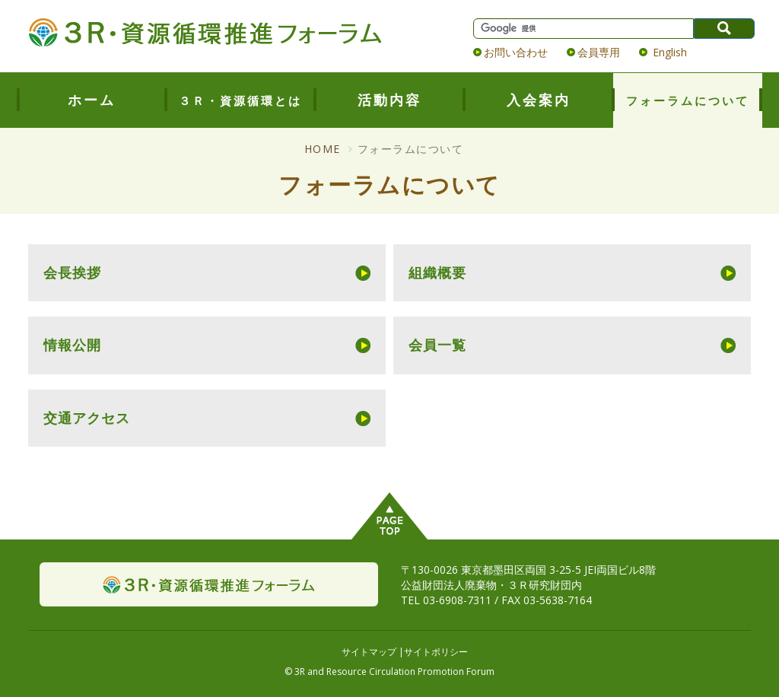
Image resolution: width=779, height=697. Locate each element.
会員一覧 (437, 345)
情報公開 (72, 345)
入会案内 (539, 100)
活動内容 (389, 100)
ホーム (92, 100)
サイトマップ (369, 651)
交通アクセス (86, 418)
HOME (322, 149)
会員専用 (598, 52)
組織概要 (437, 272)
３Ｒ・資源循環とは (240, 100)
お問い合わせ (516, 52)
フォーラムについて (687, 100)
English (668, 52)
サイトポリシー (436, 651)
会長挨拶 (72, 272)
